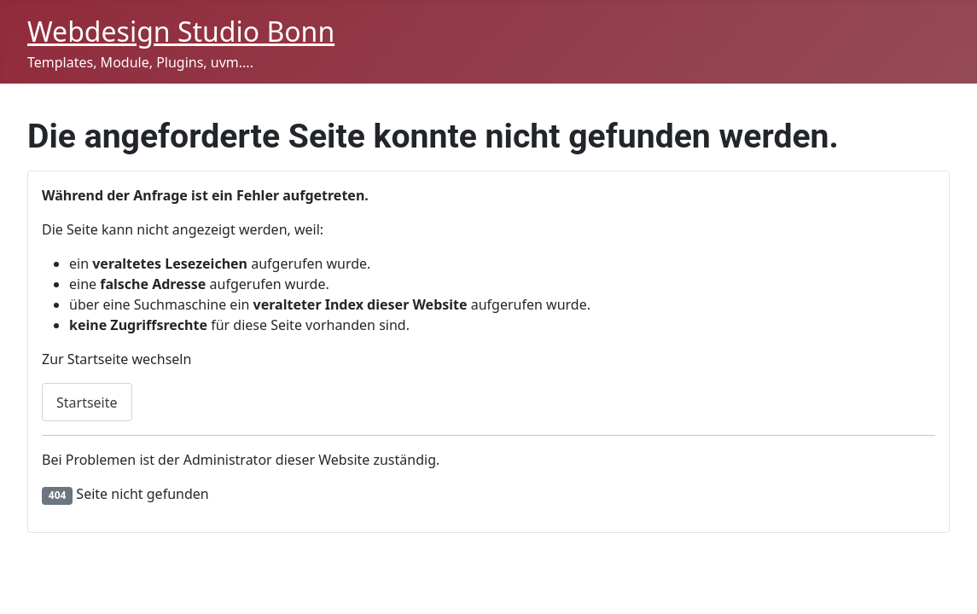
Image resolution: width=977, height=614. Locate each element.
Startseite (87, 402)
